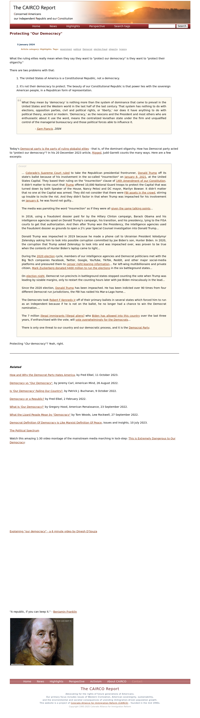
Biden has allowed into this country (116, 315)
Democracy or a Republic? (27, 398)
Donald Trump (147, 172)
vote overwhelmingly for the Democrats (101, 319)
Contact (137, 681)
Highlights (73, 26)
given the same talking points (131, 208)
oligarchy (113, 49)
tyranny (123, 49)
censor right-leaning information (88, 264)
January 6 (32, 200)
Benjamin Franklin (65, 611)
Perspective (97, 26)
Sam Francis (45, 128)
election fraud (100, 49)
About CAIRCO (116, 681)
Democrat (87, 49)
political (77, 49)
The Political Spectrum (24, 430)
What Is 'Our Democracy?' (27, 406)
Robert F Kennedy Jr (62, 299)
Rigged (96, 152)
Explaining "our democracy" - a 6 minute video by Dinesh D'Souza (53, 531)
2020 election (46, 256)
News (53, 26)
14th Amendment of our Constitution (140, 180)
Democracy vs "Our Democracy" (31, 383)
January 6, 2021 (135, 176)
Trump (70, 184)
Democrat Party (139, 327)
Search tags (122, 26)
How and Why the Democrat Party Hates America (42, 374)
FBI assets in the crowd (139, 192)
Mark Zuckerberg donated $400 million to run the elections (71, 268)
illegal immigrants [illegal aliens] (62, 315)
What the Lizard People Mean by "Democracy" (40, 414)
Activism (96, 681)
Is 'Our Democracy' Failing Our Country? (36, 390)
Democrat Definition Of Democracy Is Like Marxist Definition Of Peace (56, 422)
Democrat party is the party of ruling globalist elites (54, 148)
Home (36, 26)
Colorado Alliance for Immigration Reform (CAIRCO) (99, 703)
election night (35, 275)
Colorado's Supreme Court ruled (48, 172)
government (66, 49)
